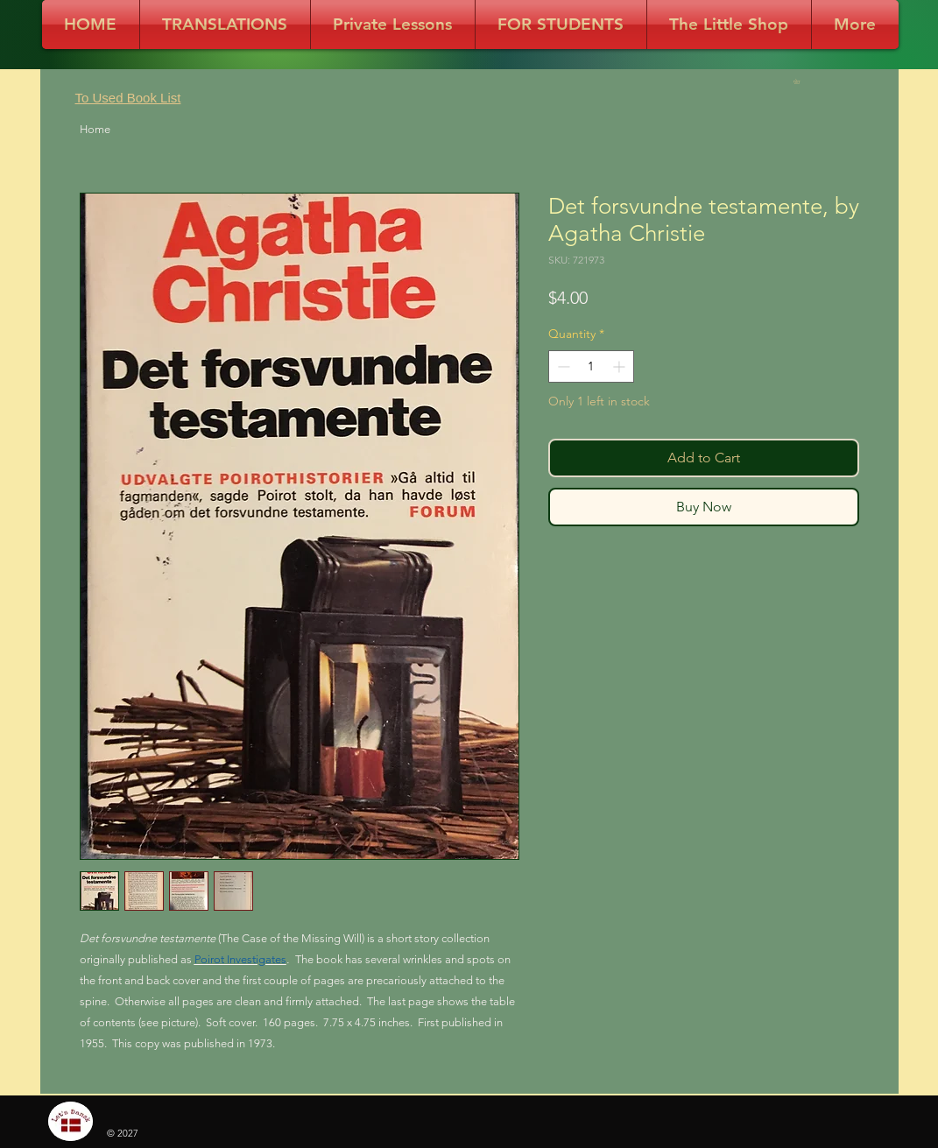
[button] (799, 81)
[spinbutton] (591, 366)
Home (95, 129)
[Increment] (620, 366)
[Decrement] (562, 366)
